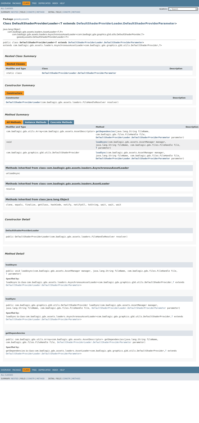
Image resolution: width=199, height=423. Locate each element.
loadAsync (101, 142)
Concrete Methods (61, 122)
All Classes (7, 8)
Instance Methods (35, 122)
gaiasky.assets (21, 19)
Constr (31, 12)
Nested (14, 12)
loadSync (101, 152)
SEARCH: (163, 9)
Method (40, 12)
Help (62, 3)
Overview (6, 3)
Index (55, 3)
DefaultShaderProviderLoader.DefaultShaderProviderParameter (125, 23)
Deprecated (44, 3)
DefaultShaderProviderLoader (23, 102)
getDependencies (105, 131)
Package (16, 3)
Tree (34, 3)
